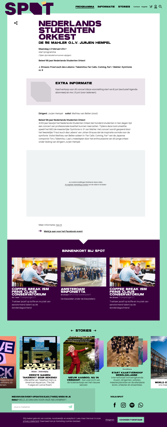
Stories (124, 6)
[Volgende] (95, 331)
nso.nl (59, 224)
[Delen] (16, 23)
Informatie (106, 6)
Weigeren (109, 419)
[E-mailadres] (43, 407)
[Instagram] (123, 405)
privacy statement (31, 421)
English (144, 7)
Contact (136, 7)
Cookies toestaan (130, 419)
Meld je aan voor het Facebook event (63, 231)
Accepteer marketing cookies (76, 184)
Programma (85, 6)
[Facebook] (114, 405)
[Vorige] (71, 331)
